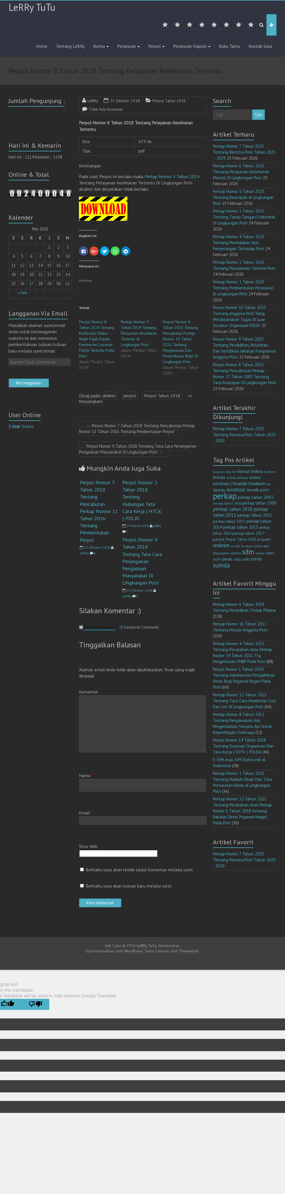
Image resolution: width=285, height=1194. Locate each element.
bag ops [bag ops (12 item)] (219, 472)
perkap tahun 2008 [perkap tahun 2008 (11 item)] (227, 503)
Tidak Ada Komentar (106, 109)
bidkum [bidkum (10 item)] (269, 472)
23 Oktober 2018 (125, 100)
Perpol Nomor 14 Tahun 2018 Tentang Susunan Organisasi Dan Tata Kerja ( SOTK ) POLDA (243, 746)
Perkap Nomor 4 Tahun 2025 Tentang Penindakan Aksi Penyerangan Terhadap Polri (238, 242)
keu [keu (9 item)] (268, 484)
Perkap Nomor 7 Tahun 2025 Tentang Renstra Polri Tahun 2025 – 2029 (244, 152)
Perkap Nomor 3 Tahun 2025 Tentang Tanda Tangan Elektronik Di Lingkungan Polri (244, 217)
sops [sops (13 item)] (237, 559)
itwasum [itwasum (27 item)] (256, 483)
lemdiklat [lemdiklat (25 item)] (235, 490)
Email (86, 813)
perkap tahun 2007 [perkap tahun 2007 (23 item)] (256, 497)
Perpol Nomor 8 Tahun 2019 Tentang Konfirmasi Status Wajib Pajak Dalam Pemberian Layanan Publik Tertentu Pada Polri (96, 339)
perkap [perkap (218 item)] (225, 495)
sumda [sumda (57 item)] (221, 565)
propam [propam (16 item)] (263, 539)
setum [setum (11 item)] (260, 553)
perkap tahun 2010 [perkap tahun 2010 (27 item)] (233, 509)
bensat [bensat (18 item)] (243, 471)
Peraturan (126, 46)
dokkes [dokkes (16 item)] (255, 477)
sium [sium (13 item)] (217, 559)
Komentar (88, 692)
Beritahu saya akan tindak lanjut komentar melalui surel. (140, 869)
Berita (99, 46)
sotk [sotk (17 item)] (245, 559)
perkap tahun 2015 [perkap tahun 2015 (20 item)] (240, 527)
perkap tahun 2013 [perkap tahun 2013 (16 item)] (229, 521)
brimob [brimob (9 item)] (231, 478)
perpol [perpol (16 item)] (219, 539)
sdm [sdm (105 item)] (248, 551)
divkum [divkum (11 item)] (242, 477)
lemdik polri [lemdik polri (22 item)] (258, 490)
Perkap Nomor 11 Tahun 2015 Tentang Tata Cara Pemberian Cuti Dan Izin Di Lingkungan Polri (244, 700)
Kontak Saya (260, 46)
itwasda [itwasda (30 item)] (239, 483)
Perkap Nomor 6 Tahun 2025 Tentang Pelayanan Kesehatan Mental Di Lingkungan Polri (241, 171)
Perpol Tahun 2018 (169, 100)
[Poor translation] (35, 1004)
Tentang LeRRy (70, 46)
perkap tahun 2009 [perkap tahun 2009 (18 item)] (259, 503)
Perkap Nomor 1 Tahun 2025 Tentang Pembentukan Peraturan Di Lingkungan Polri (243, 288)
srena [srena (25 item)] (256, 559)
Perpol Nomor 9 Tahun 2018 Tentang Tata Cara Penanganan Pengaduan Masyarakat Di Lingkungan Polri (137, 449)
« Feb (22, 292)
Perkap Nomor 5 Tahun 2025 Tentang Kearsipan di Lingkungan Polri (243, 197)
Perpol (154, 46)
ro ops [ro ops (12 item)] (235, 546)
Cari (258, 114)
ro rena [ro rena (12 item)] (246, 546)
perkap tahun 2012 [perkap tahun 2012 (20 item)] (254, 515)
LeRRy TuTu (32, 7)
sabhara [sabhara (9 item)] (236, 553)
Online (21, 426)
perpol (130, 395)
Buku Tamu (229, 46)
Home (41, 46)
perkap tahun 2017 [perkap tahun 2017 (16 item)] (248, 533)
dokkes (109, 395)
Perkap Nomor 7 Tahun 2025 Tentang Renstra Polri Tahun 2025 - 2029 (244, 434)
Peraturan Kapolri (190, 46)
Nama (86, 775)
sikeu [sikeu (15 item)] (270, 552)
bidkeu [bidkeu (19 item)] (257, 471)
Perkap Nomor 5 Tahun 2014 (171, 176)
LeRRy (92, 100)
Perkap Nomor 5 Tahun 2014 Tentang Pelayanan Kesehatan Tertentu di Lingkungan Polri (139, 333)
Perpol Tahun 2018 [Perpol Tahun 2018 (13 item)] (241, 539)
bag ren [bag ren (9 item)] (231, 472)
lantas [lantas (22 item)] (219, 490)
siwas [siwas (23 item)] (227, 559)
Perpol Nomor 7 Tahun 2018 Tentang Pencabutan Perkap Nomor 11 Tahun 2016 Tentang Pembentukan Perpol (137, 428)
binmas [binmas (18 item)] (219, 477)
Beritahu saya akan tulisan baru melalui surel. (129, 886)
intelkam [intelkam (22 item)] (221, 483)
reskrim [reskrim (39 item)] (221, 545)
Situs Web (88, 846)
